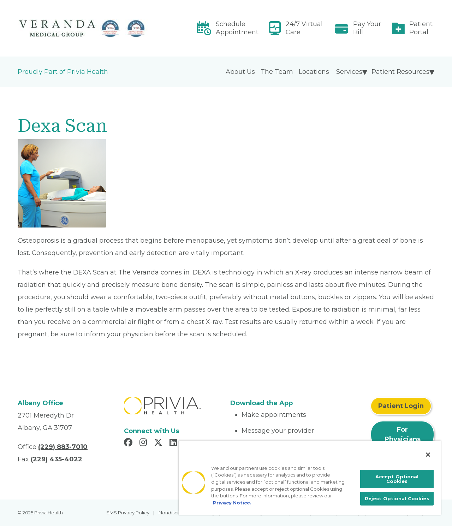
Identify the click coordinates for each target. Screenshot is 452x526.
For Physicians (403, 434)
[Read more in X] (159, 443)
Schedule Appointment (237, 28)
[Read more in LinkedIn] (174, 443)
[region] (310, 478)
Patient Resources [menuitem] (400, 72)
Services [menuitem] (349, 72)
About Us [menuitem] (240, 72)
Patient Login (401, 406)
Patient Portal (421, 28)
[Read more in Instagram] (144, 443)
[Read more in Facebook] (129, 443)
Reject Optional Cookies (397, 498)
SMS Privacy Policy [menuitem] (127, 512)
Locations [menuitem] (314, 72)
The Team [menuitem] (277, 72)
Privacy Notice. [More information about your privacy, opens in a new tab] (232, 503)
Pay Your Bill (367, 28)
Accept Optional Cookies (397, 479)
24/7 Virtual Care (304, 28)
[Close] (428, 454)
